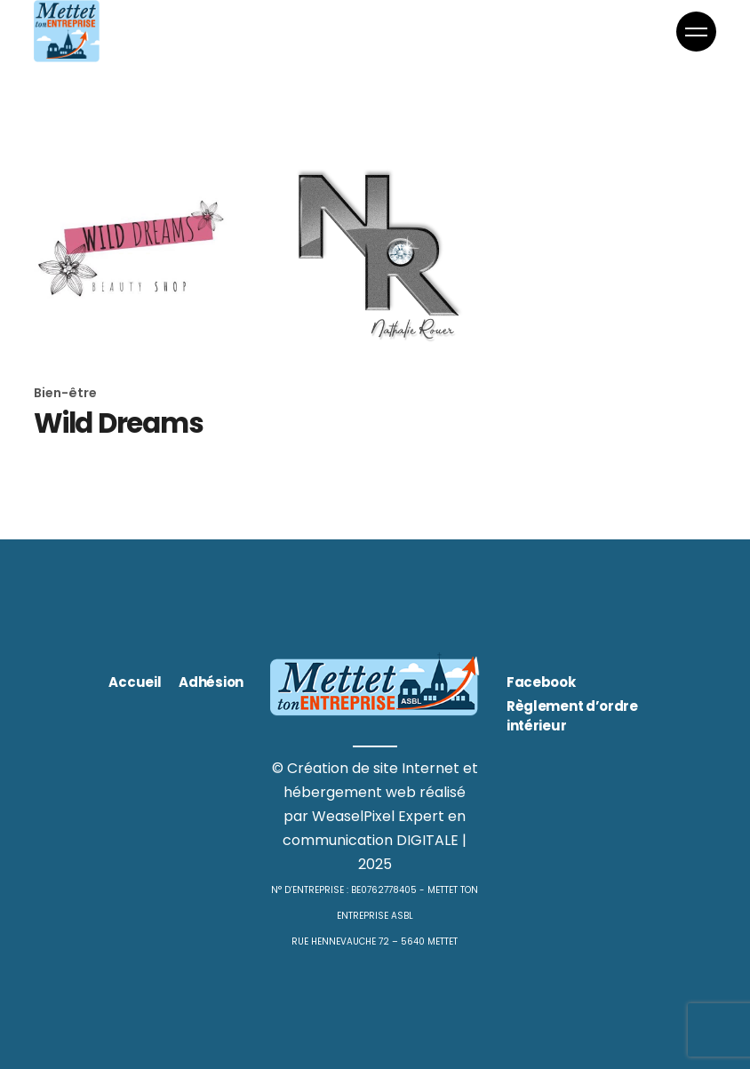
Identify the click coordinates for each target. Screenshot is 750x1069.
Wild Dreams (118, 423)
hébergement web (349, 792)
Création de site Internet (373, 768)
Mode (288, 390)
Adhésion (211, 682)
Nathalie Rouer (367, 420)
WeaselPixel (353, 816)
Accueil (134, 682)
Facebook (541, 682)
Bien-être (65, 393)
